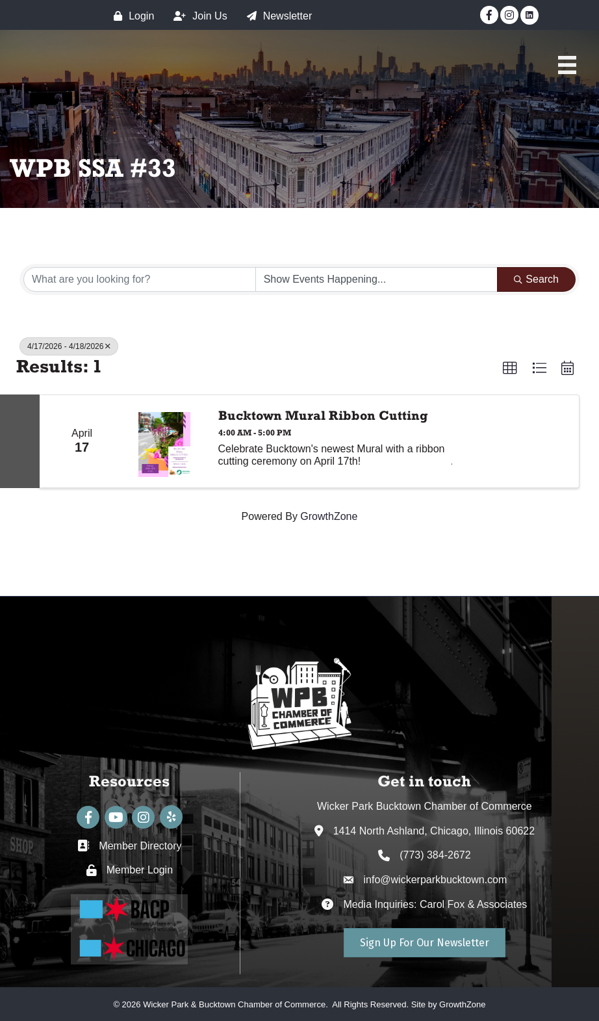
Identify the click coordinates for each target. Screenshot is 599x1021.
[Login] (130, 15)
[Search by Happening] (376, 279)
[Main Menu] (567, 65)
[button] (510, 368)
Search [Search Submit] (536, 279)
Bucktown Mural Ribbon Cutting (323, 415)
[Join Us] (197, 15)
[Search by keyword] (139, 279)
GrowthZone (328, 516)
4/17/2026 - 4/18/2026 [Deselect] (68, 346)
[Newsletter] (276, 15)
